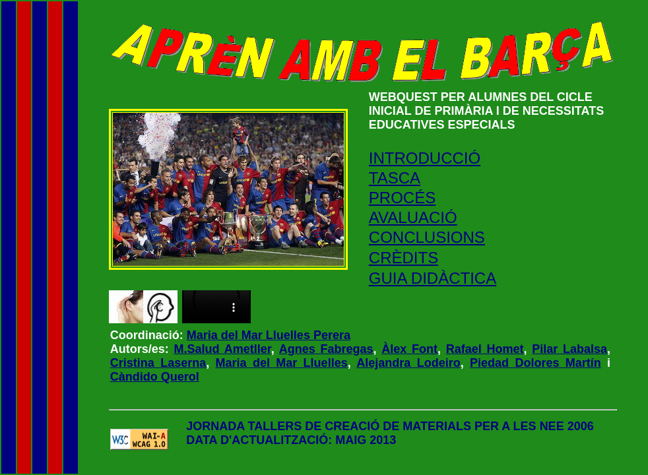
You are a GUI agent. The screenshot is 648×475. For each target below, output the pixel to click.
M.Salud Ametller (222, 349)
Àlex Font (409, 349)
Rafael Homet (485, 349)
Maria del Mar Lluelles (282, 362)
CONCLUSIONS (427, 237)
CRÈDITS (403, 258)
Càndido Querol (154, 376)
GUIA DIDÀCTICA (432, 278)
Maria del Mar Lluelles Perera (268, 335)
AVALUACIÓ (413, 217)
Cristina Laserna (158, 362)
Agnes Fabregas (326, 349)
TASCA (394, 178)
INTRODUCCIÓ (424, 158)
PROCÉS (402, 197)
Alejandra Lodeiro (408, 362)
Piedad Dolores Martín (535, 362)
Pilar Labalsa (569, 349)
